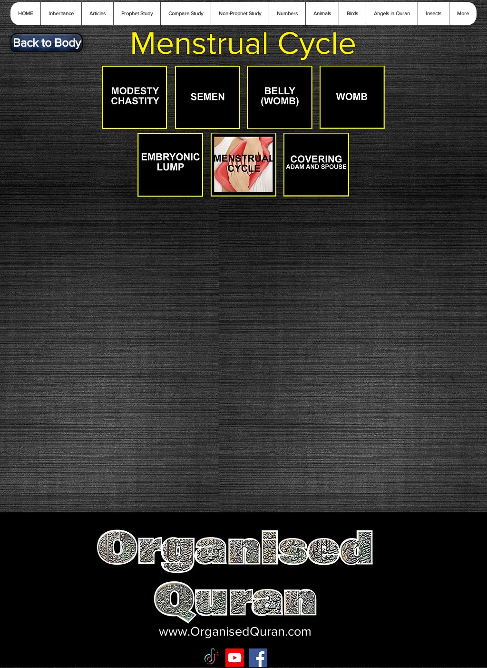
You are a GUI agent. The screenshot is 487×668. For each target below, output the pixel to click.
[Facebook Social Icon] (258, 657)
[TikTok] (211, 657)
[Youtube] (234, 657)
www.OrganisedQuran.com (235, 631)
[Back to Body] (46, 42)
